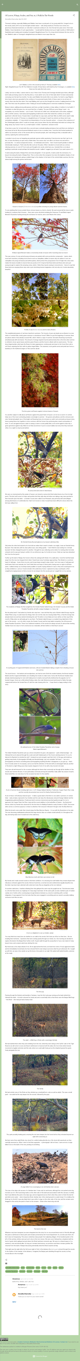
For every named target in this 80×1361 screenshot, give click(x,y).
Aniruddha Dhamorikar (24, 1294)
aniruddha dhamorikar (12, 1268)
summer (22, 1271)
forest (44, 1268)
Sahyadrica (12, 4)
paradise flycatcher (11, 1271)
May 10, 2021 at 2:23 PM (32, 1284)
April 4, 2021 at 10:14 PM (27, 1279)
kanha (55, 1268)
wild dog (44, 1271)
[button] (74, 15)
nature (61, 1268)
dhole (38, 1268)
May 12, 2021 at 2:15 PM (38, 1294)
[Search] (77, 5)
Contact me (63, 1342)
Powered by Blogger (40, 1356)
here (59, 85)
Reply (14, 1302)
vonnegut (37, 1271)
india (49, 1268)
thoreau (29, 1271)
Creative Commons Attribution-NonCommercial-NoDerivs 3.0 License (39, 1342)
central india (30, 1268)
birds (22, 1268)
